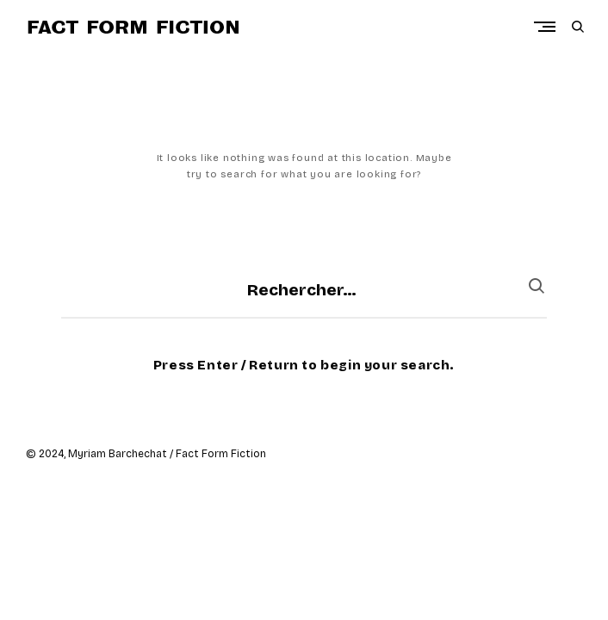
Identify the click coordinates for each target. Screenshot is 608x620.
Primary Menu (549, 27)
